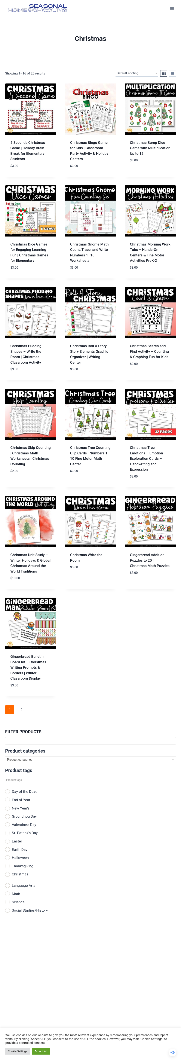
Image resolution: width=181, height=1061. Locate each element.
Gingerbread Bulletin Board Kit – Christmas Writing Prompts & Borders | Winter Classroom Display (28, 667)
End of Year (21, 800)
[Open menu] (172, 8)
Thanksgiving (22, 866)
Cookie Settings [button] (17, 1051)
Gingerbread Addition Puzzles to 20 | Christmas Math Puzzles (149, 560)
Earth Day (19, 849)
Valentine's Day (24, 825)
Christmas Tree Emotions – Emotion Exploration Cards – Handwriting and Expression (146, 458)
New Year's (21, 808)
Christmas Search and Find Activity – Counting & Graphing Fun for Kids (149, 351)
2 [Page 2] (22, 710)
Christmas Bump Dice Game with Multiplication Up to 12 (150, 148)
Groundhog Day (24, 816)
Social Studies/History (30, 910)
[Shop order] (137, 73)
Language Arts (23, 885)
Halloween (20, 858)
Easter (17, 841)
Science (18, 902)
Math (16, 894)
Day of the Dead (24, 791)
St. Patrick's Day (25, 833)
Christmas (20, 874)
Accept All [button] (41, 1051)
